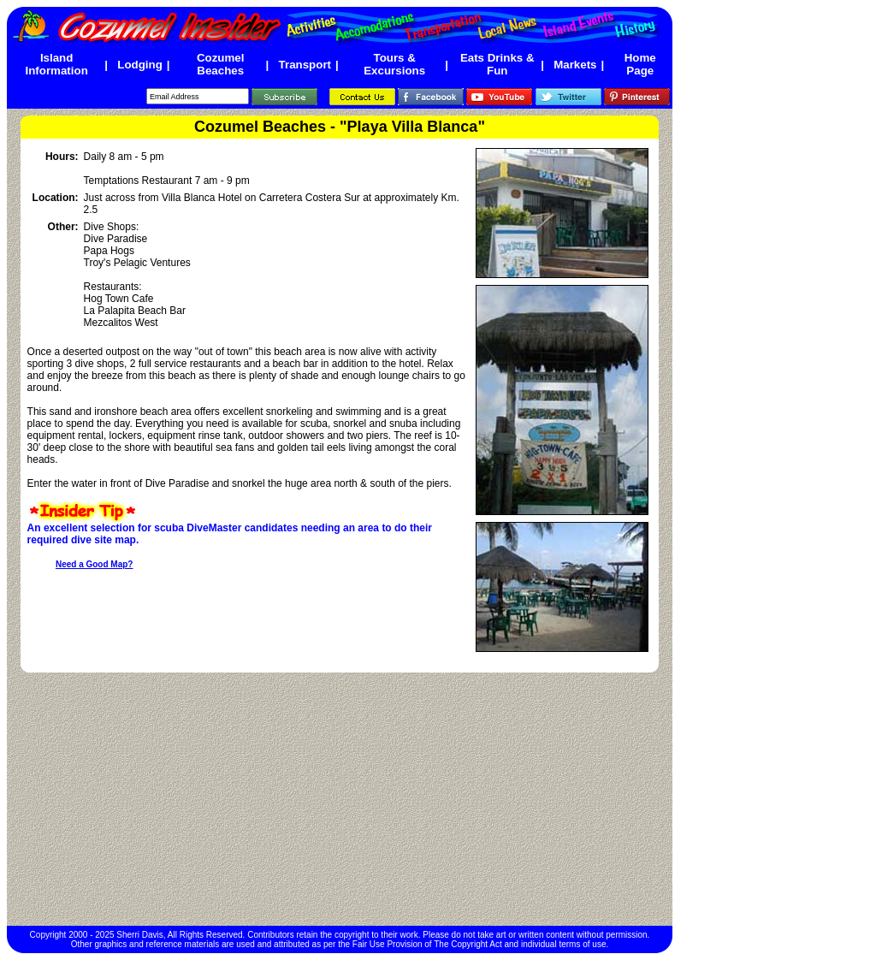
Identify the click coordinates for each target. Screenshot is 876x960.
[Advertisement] (339, 799)
